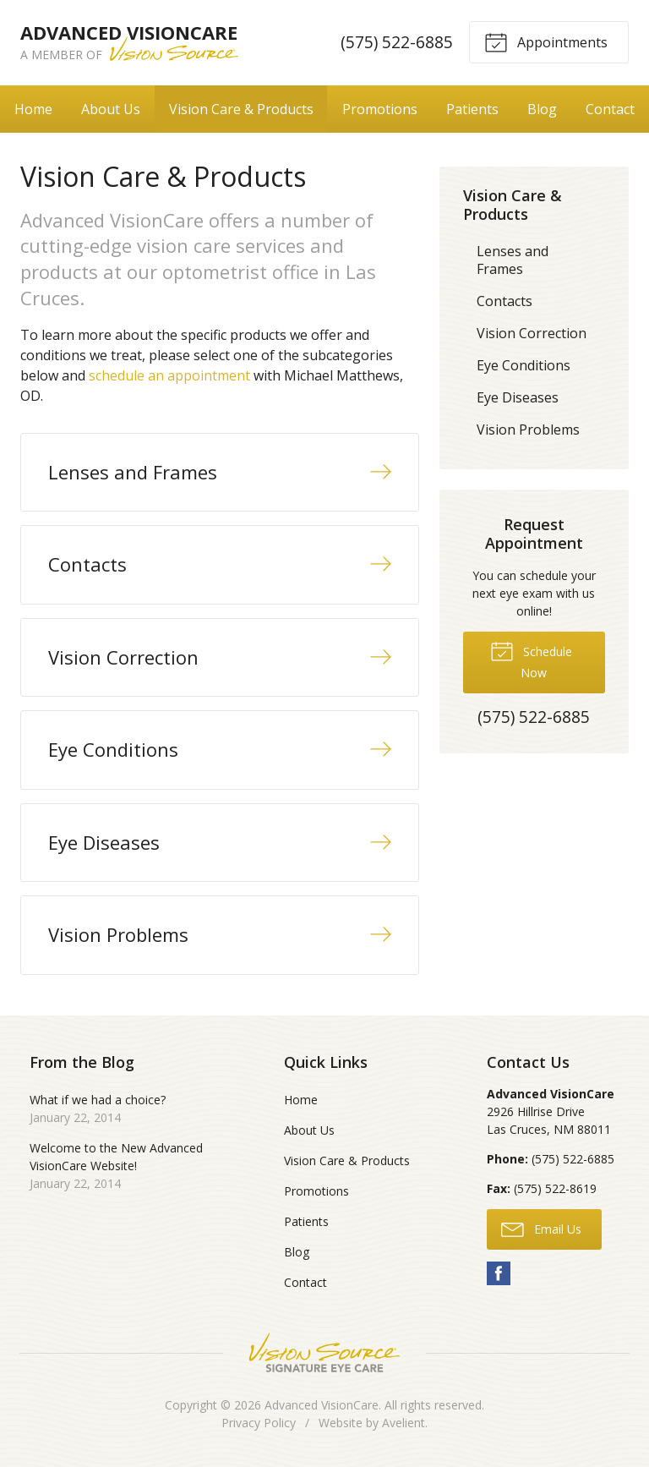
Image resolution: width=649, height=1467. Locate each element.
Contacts (504, 301)
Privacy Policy (258, 1423)
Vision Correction (531, 333)
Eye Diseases (518, 397)
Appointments (546, 41)
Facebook (498, 1273)
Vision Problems (528, 429)
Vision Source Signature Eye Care (324, 1352)
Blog (542, 109)
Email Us (541, 1228)
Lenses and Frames (512, 260)
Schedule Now (531, 659)
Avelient (403, 1423)
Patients (472, 109)
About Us (110, 109)
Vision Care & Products (241, 109)
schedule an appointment (169, 375)
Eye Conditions (523, 365)
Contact (610, 109)
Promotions (379, 109)
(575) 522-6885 (397, 41)
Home (33, 109)
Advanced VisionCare (322, 1405)
